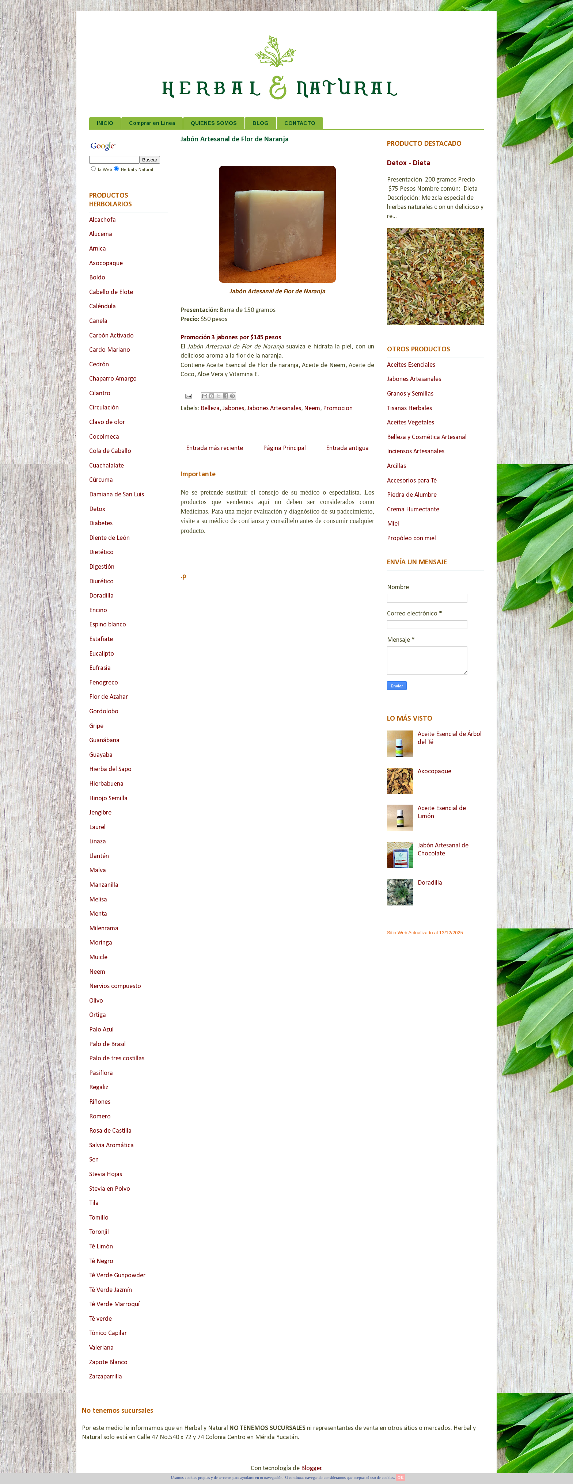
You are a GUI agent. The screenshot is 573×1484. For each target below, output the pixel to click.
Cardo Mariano (109, 350)
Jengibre (100, 812)
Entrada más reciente (214, 448)
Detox (97, 509)
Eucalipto (101, 654)
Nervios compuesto (115, 986)
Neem (312, 408)
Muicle (98, 957)
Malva (97, 870)
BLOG (261, 123)
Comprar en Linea (152, 123)
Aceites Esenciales (411, 365)
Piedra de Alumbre (412, 495)
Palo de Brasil (107, 1044)
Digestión (101, 567)
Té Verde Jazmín (110, 1290)
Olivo (96, 1000)
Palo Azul (101, 1029)
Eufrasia (100, 668)
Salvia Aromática (111, 1145)
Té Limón (101, 1246)
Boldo (97, 277)
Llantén (99, 856)
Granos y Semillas (410, 393)
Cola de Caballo (110, 451)
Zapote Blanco (108, 1362)
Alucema (100, 234)
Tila (94, 1203)
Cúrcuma (101, 480)
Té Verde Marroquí (114, 1304)
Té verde (100, 1319)
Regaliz (98, 1087)
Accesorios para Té (412, 480)
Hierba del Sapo (110, 769)
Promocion (338, 408)
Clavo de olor (107, 422)
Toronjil (99, 1232)
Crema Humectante (413, 509)
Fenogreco (103, 682)
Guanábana (104, 740)
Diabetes (101, 523)
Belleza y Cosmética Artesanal (427, 437)
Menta (98, 914)
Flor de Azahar (108, 697)
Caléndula (102, 306)
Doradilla (101, 595)
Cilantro (99, 393)
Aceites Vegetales (410, 422)
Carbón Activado (111, 335)
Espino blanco (107, 624)
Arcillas (396, 466)
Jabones (233, 408)
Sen (94, 1159)
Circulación (104, 407)
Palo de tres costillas (116, 1058)
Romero (100, 1116)
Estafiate (101, 639)
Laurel (97, 827)
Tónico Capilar (108, 1333)
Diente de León (109, 538)
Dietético (101, 552)
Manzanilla (103, 885)
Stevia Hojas (105, 1174)
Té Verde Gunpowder (117, 1275)
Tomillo (99, 1217)
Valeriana (101, 1347)
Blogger (311, 1468)
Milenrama (103, 928)
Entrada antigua (347, 448)
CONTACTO (299, 123)
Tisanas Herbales (409, 408)
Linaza (97, 841)
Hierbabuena (106, 784)
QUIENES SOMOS (214, 123)
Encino (98, 610)
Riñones (99, 1102)
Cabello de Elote (111, 292)
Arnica (97, 248)
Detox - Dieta (408, 163)
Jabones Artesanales (274, 408)
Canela (98, 321)
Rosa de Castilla (110, 1131)
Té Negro (101, 1261)
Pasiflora (101, 1073)
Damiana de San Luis (116, 494)
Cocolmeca (104, 437)
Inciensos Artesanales (415, 451)
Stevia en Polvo (109, 1189)
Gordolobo (103, 711)
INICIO (105, 123)
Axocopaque (106, 263)
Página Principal (284, 448)
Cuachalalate (106, 465)
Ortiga (97, 1015)
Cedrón (99, 364)
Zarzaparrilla (105, 1376)
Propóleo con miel (411, 538)
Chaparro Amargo (113, 378)
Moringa (100, 942)
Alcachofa (102, 220)
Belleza (210, 408)
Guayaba (101, 755)
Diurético (101, 581)
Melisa (98, 899)
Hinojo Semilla (108, 798)
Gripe (96, 726)
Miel (393, 523)
